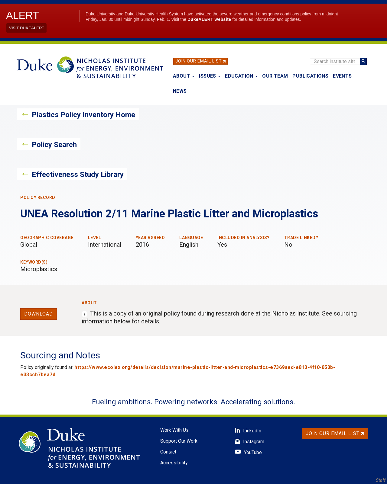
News (180, 91)
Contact (168, 452)
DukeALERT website (209, 19)
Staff (380, 480)
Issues (209, 76)
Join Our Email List (198, 61)
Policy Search (54, 144)
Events (342, 76)
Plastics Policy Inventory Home (83, 115)
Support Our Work (178, 441)
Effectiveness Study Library (78, 174)
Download (38, 314)
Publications (310, 76)
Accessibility (174, 463)
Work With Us (174, 430)
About (183, 76)
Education (241, 76)
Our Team (275, 76)
